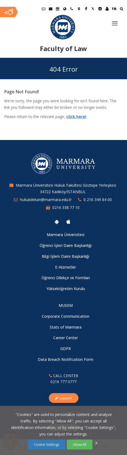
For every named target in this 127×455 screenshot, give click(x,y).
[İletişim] (71, 9)
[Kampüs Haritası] (78, 9)
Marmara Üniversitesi (65, 234)
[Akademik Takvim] (57, 9)
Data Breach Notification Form (65, 359)
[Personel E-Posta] (50, 9)
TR (114, 8)
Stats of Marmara (65, 327)
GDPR (65, 348)
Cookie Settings (46, 444)
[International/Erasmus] (64, 9)
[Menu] (115, 21)
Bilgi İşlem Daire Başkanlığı (65, 256)
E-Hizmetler (65, 267)
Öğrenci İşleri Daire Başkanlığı (66, 245)
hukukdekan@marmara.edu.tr (46, 199)
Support (63, 398)
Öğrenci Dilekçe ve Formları (66, 277)
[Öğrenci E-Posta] (43, 9)
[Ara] (121, 9)
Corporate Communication (65, 316)
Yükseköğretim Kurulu (65, 288)
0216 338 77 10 (66, 207)
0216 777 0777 (63, 381)
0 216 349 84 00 (98, 199)
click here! (76, 116)
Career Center (65, 337)
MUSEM (66, 305)
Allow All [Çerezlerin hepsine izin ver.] (79, 444)
